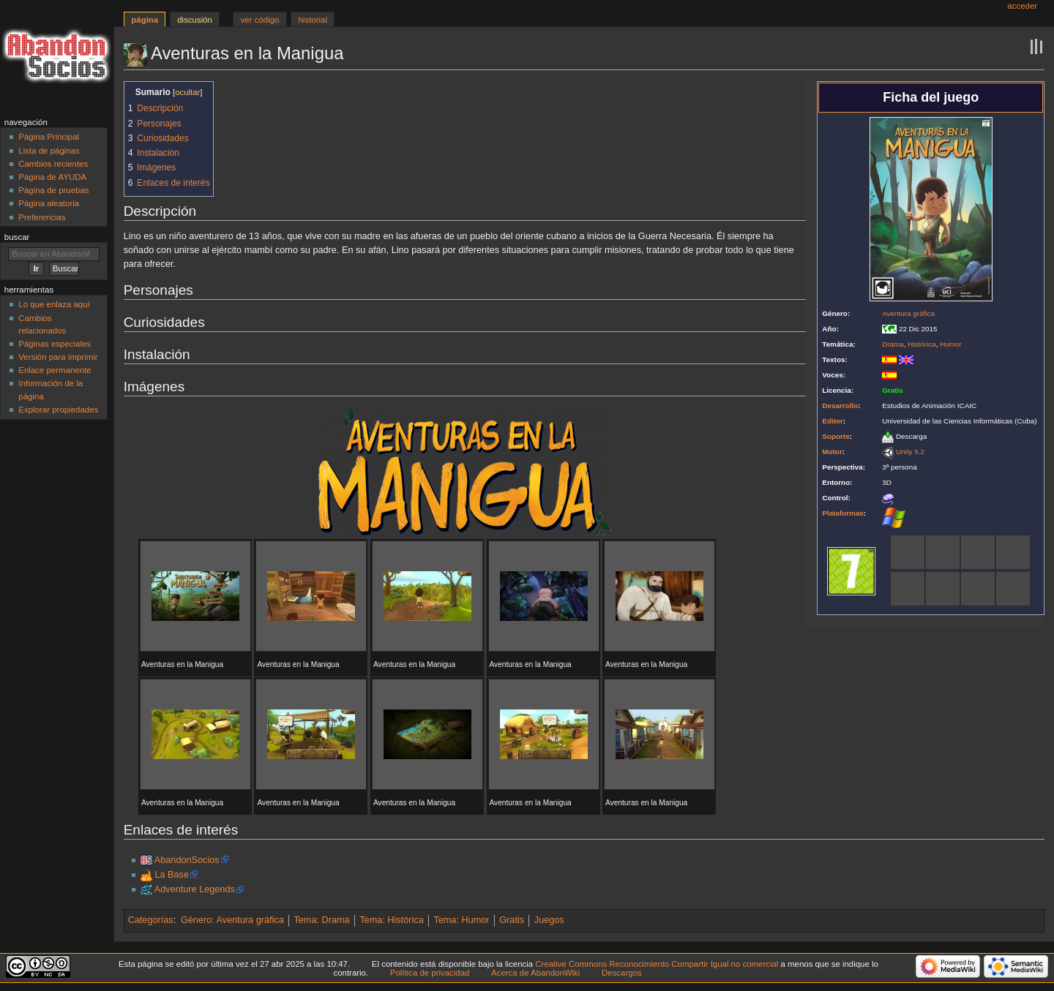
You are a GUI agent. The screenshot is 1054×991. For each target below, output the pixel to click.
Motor (832, 452)
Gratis (511, 920)
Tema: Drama (321, 920)
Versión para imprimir (57, 357)
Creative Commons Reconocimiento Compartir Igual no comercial (656, 964)
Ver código (260, 19)
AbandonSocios (187, 860)
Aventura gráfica (908, 313)
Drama (893, 344)
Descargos (622, 972)
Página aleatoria (48, 203)
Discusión (194, 19)
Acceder (1022, 5)
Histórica (921, 344)
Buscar (17, 237)
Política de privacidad (430, 972)
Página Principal (48, 136)
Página (144, 19)
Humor (951, 344)
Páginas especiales (54, 343)
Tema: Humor (461, 920)
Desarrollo (840, 406)
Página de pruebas (53, 190)
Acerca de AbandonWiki (535, 972)
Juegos (549, 920)
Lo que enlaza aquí (53, 304)
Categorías (150, 920)
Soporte (835, 436)
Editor (832, 421)
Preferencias (41, 217)
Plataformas (843, 513)
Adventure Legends (194, 889)
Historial (313, 19)
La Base (171, 875)
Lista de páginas (48, 150)
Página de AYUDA (52, 177)
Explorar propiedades (58, 409)
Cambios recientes (53, 163)
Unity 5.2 (910, 452)
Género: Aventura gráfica (232, 920)
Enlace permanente (54, 370)
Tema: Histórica (391, 920)
